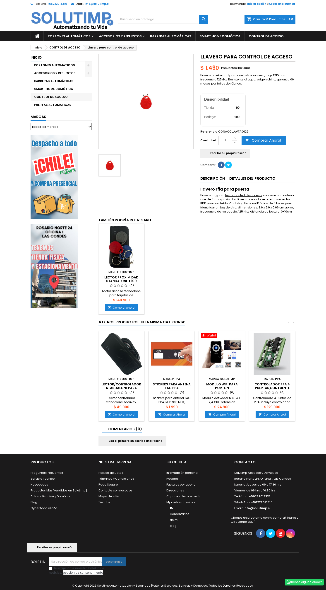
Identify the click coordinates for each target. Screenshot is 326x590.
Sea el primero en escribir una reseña (132, 441)
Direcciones (175, 490)
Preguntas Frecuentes (47, 473)
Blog (34, 502)
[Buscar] (163, 19)
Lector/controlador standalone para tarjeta (121, 388)
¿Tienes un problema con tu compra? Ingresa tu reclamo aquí (265, 519)
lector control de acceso (243, 195)
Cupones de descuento (183, 496)
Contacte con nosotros (115, 490)
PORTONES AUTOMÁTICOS (69, 36)
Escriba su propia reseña (225, 153)
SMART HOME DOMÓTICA (220, 36)
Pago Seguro (108, 484)
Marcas (38, 116)
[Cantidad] (225, 140)
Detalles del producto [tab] (252, 178)
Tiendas (104, 502)
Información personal (182, 473)
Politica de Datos (110, 473)
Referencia (209, 132)
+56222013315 (57, 4)
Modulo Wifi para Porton (222, 386)
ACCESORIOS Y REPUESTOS (120, 36)
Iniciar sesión (256, 4)
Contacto (245, 462)
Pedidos (172, 478)
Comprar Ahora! (263, 140)
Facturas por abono (181, 484)
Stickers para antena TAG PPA (172, 386)
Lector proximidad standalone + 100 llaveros (121, 281)
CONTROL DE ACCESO (266, 36)
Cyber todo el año (44, 508)
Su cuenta (176, 462)
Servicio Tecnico (43, 478)
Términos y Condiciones (116, 478)
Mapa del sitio (108, 496)
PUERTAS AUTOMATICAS (52, 105)
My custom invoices (180, 502)
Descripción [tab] (212, 178)
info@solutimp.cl (97, 4)
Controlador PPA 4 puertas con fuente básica (272, 388)
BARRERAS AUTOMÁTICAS (170, 36)
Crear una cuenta (282, 4)
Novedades (39, 484)
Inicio (36, 57)
